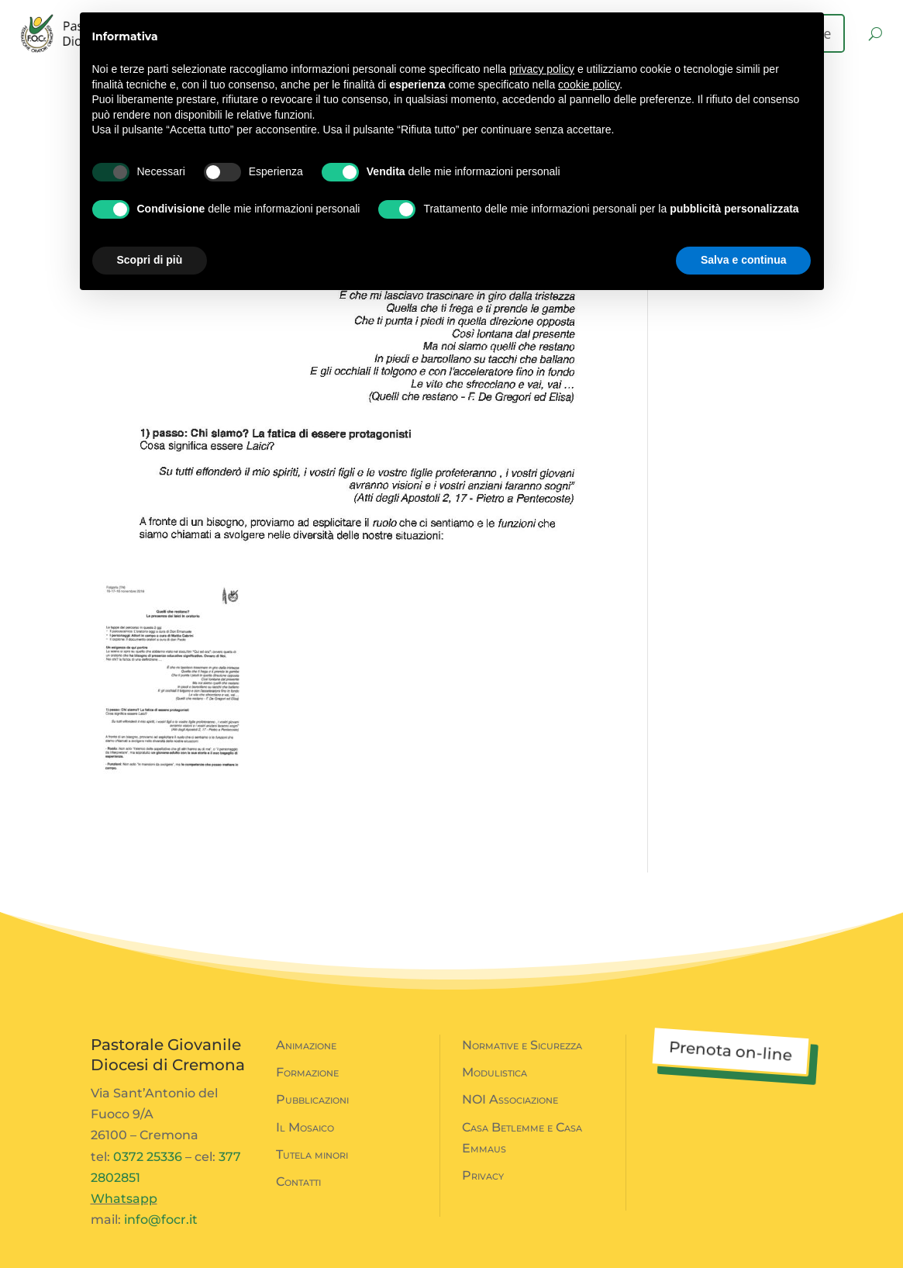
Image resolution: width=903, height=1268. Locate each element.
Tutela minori (312, 1154)
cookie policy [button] (588, 84)
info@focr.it (161, 1219)
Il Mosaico (305, 1127)
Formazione (307, 1072)
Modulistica (494, 1072)
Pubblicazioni (312, 1099)
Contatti (298, 1181)
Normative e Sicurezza (522, 1045)
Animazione (306, 1045)
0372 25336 (147, 1156)
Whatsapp (124, 1198)
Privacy (483, 1175)
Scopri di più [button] (150, 260)
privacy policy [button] (541, 69)
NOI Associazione (510, 1099)
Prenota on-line (730, 1051)
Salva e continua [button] (743, 260)
